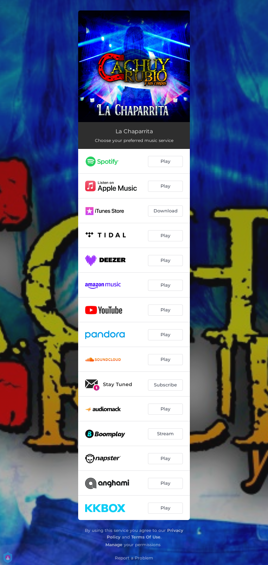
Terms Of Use (146, 537)
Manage (113, 544)
